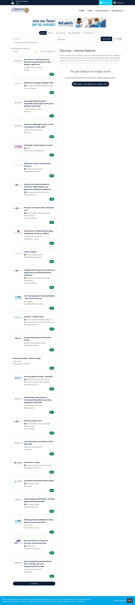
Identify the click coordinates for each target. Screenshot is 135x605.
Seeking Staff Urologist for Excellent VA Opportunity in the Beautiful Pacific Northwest (39, 272)
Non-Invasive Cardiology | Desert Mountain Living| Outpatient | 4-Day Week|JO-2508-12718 (37, 61)
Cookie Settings (119, 600)
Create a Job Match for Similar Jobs (90, 84)
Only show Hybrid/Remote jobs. (26, 42)
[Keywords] (34, 39)
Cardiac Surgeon (30, 252)
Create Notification (48, 51)
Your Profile (102, 10)
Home (81, 10)
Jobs (89, 10)
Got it (130, 600)
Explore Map (60, 33)
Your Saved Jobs (89, 33)
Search (42, 33)
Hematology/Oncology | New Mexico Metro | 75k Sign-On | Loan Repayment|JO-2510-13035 (38, 563)
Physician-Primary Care (33, 421)
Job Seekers (105, 2)
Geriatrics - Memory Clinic (34, 317)
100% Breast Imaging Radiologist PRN (38, 83)
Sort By (15, 51)
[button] (117, 39)
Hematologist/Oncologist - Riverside (38, 376)
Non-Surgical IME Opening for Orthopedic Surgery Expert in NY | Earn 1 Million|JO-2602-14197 (39, 103)
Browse (50, 33)
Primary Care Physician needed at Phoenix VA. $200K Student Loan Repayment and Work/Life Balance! (37, 186)
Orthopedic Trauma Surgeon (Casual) (38, 145)
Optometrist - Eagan (32, 462)
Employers (118, 2)
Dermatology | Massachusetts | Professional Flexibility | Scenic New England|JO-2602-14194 (37, 399)
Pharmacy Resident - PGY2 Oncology (27, 358)
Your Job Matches (74, 33)
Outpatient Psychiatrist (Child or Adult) (39, 481)
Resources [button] (117, 10)
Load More (34, 584)
